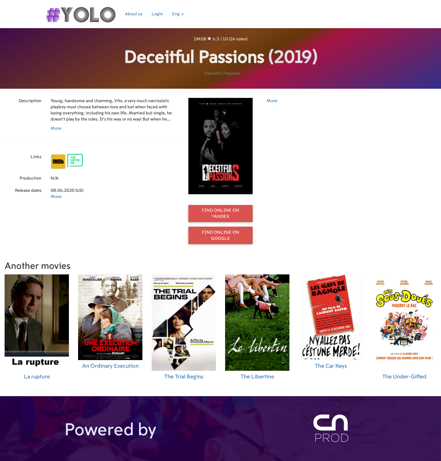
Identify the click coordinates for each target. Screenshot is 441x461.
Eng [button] (178, 14)
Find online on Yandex (220, 213)
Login (157, 14)
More (56, 128)
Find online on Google (220, 235)
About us (133, 14)
